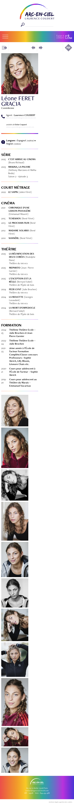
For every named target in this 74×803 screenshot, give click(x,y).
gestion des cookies (66, 802)
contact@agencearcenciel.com (37, 790)
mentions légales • (54, 802)
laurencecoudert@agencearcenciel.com (21, 118)
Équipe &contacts (60, 36)
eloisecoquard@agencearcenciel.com (20, 127)
